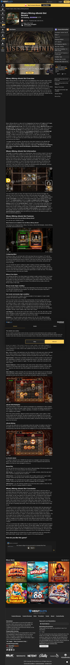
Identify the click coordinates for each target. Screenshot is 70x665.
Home (7, 8)
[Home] (2, 5)
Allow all (54, 341)
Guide (47, 616)
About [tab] (55, 326)
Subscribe (44, 646)
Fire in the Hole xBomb (29, 85)
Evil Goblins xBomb (16, 85)
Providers (41, 616)
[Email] (52, 623)
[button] (61, 70)
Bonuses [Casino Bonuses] (3, 9)
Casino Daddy (3, 49)
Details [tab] (35, 326)
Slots (3, 18)
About (3, 44)
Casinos (3, 13)
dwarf (9, 141)
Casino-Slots (13, 8)
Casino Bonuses (16, 616)
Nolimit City (64, 32)
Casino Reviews (27, 616)
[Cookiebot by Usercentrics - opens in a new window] (58, 322)
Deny (35, 341)
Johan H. (25, 20)
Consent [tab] (15, 326)
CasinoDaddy (60, 616)
